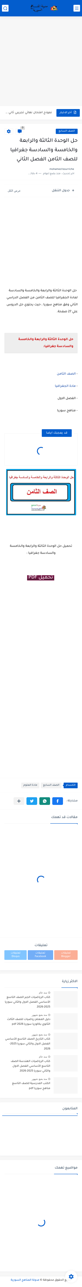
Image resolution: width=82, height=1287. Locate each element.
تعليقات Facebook (40, 955)
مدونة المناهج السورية (25, 1280)
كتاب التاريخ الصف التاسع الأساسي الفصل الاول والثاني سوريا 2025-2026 (27, 1044)
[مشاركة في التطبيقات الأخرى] (19, 801)
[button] (57, 801)
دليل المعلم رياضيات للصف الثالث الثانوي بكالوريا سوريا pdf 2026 (28, 1022)
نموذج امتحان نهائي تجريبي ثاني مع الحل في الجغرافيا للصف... (28, 112)
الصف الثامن (66, 374)
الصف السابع (67, 131)
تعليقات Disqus (16, 955)
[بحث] (5, 8)
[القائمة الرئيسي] (76, 8)
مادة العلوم (30, 785)
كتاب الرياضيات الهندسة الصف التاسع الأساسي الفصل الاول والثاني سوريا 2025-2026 (30, 1066)
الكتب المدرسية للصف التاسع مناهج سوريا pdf (31, 1086)
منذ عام (43, 992)
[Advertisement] (41, 62)
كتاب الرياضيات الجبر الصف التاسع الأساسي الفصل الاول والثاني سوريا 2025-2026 (27, 1002)
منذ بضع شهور (39, 1014)
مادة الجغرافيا (65, 386)
